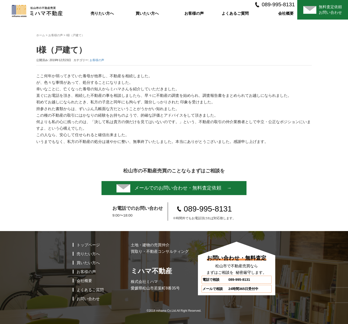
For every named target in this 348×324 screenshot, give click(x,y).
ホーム (40, 35)
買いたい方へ (147, 13)
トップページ (88, 245)
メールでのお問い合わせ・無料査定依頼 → (174, 188)
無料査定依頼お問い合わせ (322, 9)
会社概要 (286, 13)
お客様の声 (194, 13)
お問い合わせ (88, 299)
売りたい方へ (102, 13)
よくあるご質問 (235, 13)
